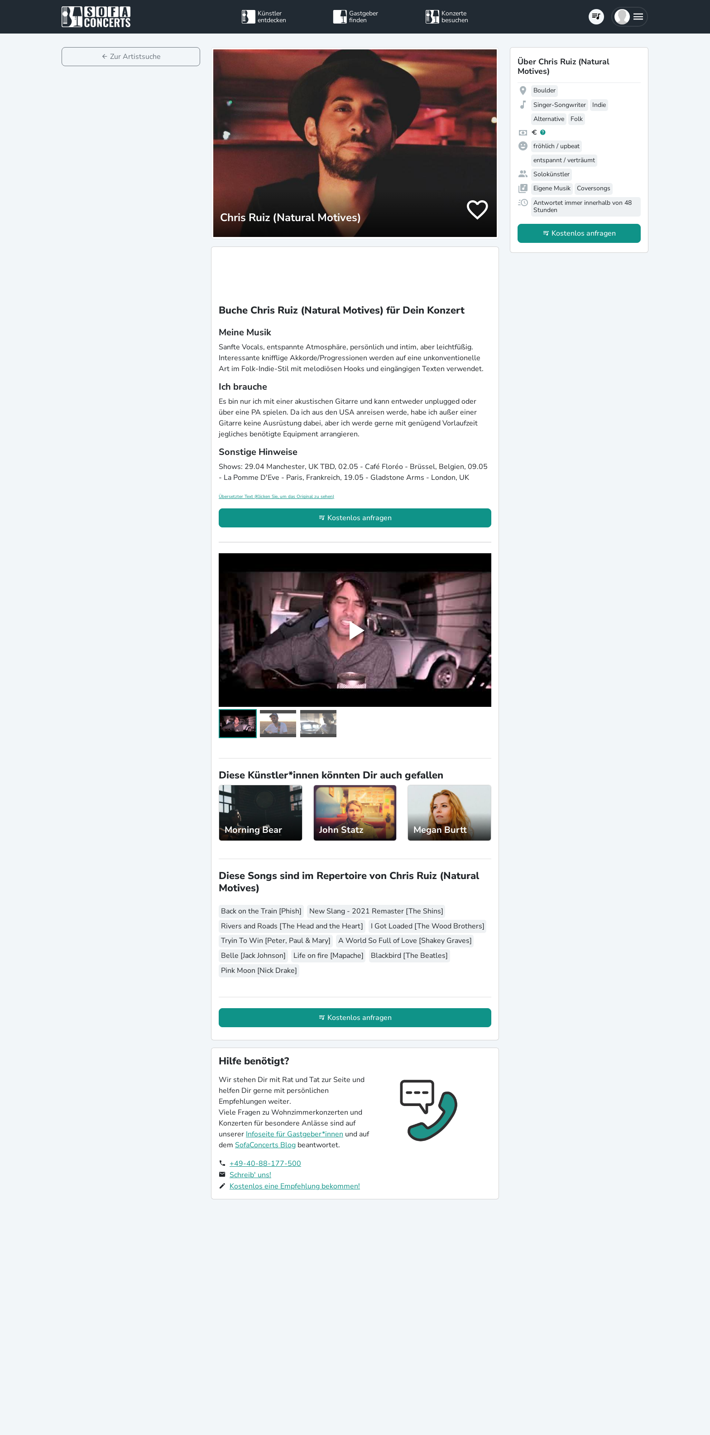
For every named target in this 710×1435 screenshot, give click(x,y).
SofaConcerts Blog (265, 1145)
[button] (629, 17)
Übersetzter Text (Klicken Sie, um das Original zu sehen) (276, 496)
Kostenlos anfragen (359, 518)
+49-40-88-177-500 (265, 1164)
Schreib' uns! (250, 1175)
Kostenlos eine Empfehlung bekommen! (295, 1186)
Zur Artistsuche (135, 57)
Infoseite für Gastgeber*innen (294, 1134)
